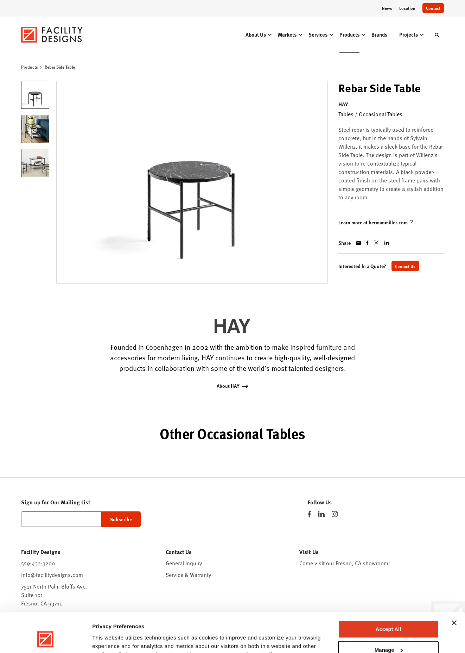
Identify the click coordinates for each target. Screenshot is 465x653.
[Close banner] (454, 588)
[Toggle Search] (437, 35)
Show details (108, 639)
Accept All (388, 595)
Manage (389, 615)
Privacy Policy (260, 620)
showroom (375, 563)
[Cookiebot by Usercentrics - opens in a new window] (45, 639)
